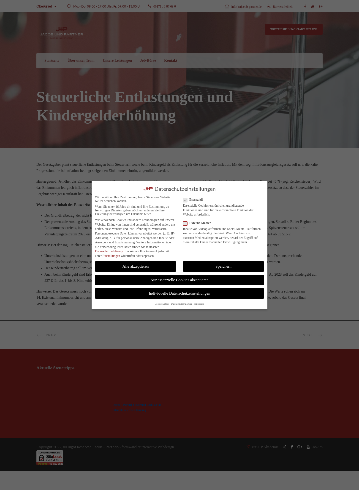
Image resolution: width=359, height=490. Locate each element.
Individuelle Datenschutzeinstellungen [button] (179, 293)
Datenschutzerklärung (109, 251)
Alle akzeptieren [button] (135, 266)
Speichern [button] (223, 266)
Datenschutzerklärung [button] (181, 304)
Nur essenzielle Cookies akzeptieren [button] (179, 279)
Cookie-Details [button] (162, 304)
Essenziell (195, 200)
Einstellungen (111, 256)
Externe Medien (199, 223)
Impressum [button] (199, 304)
